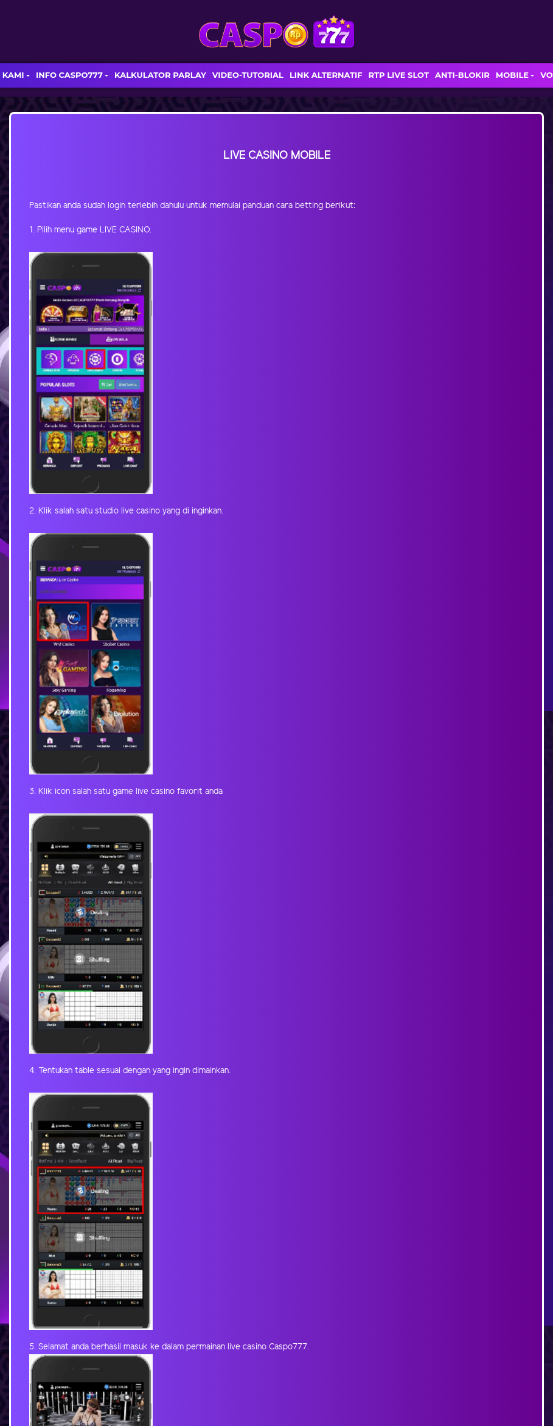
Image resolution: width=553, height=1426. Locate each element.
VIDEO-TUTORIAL (247, 75)
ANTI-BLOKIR (462, 75)
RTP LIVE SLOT (399, 75)
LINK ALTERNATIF (326, 75)
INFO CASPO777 (69, 75)
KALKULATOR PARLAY (160, 75)
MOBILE (512, 75)
